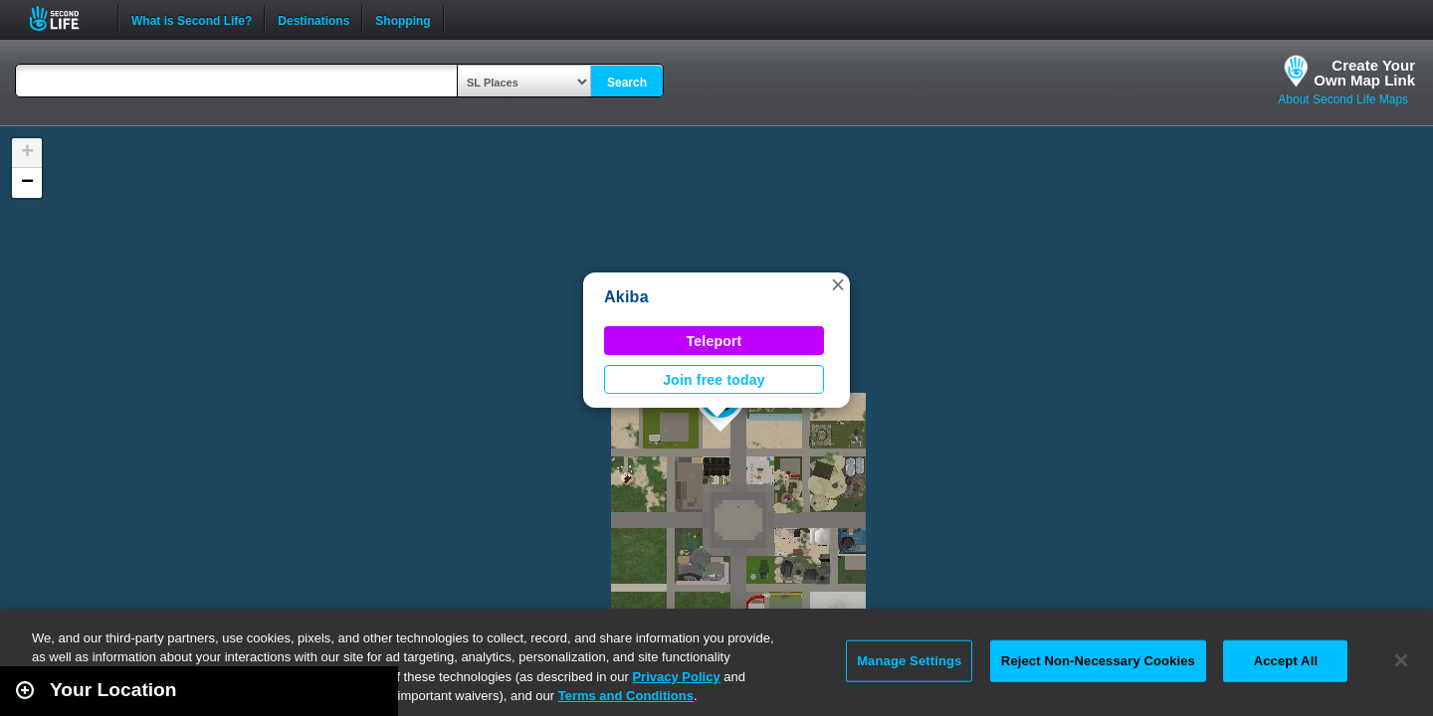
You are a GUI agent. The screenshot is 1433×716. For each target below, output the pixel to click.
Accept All (1286, 660)
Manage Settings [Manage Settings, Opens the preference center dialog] (909, 660)
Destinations (313, 19)
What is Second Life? (191, 19)
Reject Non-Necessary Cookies (1098, 660)
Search (627, 83)
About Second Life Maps (1343, 99)
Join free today (714, 380)
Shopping (402, 19)
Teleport (714, 341)
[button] (838, 284)
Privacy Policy (675, 676)
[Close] (1401, 660)
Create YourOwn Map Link (1364, 73)
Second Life (65, 18)
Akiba (626, 296)
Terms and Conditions (626, 695)
